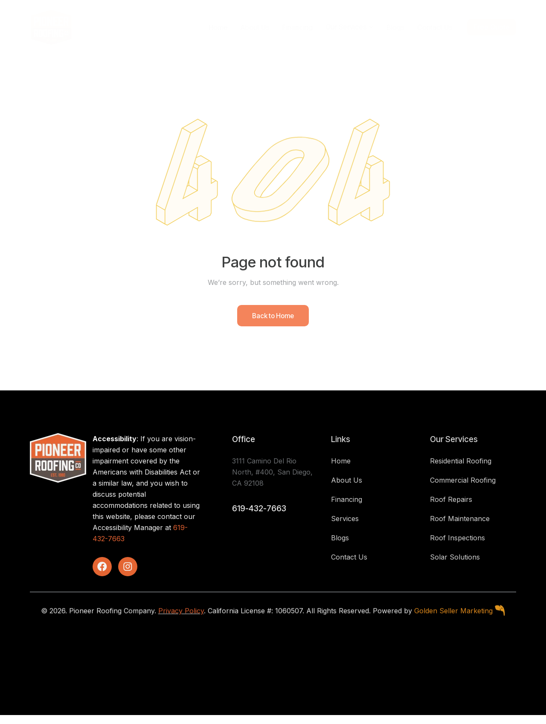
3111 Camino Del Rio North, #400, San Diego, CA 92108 (272, 479)
